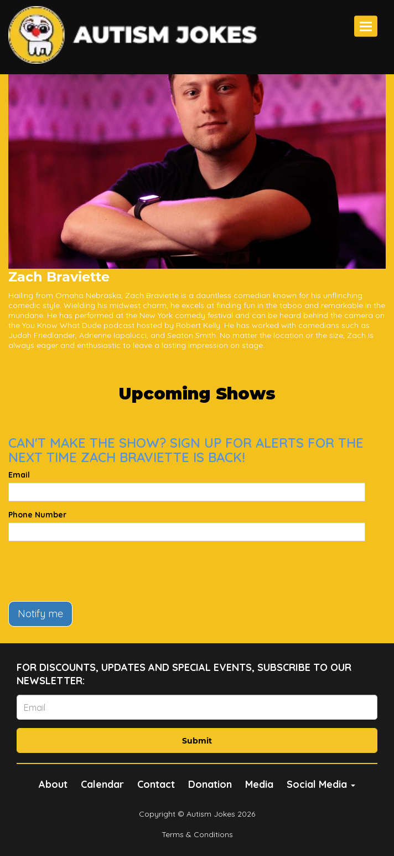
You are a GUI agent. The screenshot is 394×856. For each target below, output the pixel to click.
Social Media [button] (321, 784)
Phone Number (37, 515)
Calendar (102, 784)
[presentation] (92, 571)
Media (259, 784)
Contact (156, 784)
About (53, 784)
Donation (210, 784)
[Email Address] (197, 707)
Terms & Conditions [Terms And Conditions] (197, 834)
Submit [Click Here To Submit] (197, 741)
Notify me (40, 613)
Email (19, 475)
